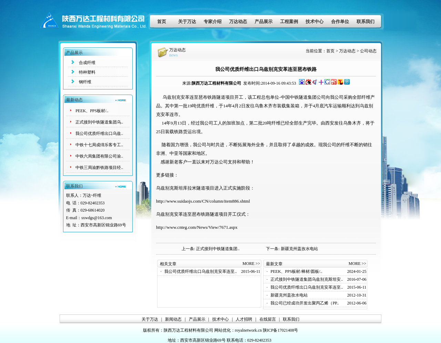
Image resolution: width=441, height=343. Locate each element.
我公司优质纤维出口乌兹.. (99, 133)
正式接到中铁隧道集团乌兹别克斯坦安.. (306, 279)
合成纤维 (87, 62)
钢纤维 (85, 81)
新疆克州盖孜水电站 (299, 248)
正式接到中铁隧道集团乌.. (99, 122)
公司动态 (368, 51)
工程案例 (289, 21)
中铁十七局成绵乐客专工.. (99, 144)
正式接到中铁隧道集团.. (217, 248)
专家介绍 (213, 21)
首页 (161, 21)
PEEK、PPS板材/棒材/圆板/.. (296, 271)
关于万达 (187, 21)
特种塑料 (87, 72)
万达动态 (238, 21)
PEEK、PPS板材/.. (91, 110)
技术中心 (315, 21)
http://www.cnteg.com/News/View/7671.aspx (196, 227)
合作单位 (340, 21)
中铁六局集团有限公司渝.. (99, 156)
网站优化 (222, 330)
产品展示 (264, 21)
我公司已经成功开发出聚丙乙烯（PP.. (304, 303)
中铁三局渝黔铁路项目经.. (99, 167)
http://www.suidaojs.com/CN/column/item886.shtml (203, 201)
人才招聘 (244, 319)
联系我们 (366, 21)
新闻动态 (173, 319)
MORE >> (251, 263)
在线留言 (267, 319)
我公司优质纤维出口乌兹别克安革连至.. (200, 271)
